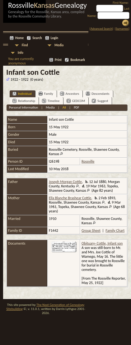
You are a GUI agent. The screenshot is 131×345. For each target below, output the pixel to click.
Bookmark (77, 60)
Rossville (88, 161)
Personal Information (23, 107)
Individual (22, 93)
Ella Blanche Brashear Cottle (70, 198)
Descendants (97, 93)
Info (20, 53)
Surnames (122, 29)
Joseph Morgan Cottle (65, 182)
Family (46, 93)
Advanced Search (101, 29)
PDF (76, 107)
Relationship (23, 101)
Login (54, 38)
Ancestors (69, 93)
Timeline (50, 101)
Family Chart (114, 230)
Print (58, 60)
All (64, 107)
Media (58, 45)
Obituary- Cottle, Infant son (102, 243)
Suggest (100, 101)
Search (37, 38)
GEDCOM (76, 101)
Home (19, 38)
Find (25, 45)
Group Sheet (91, 230)
